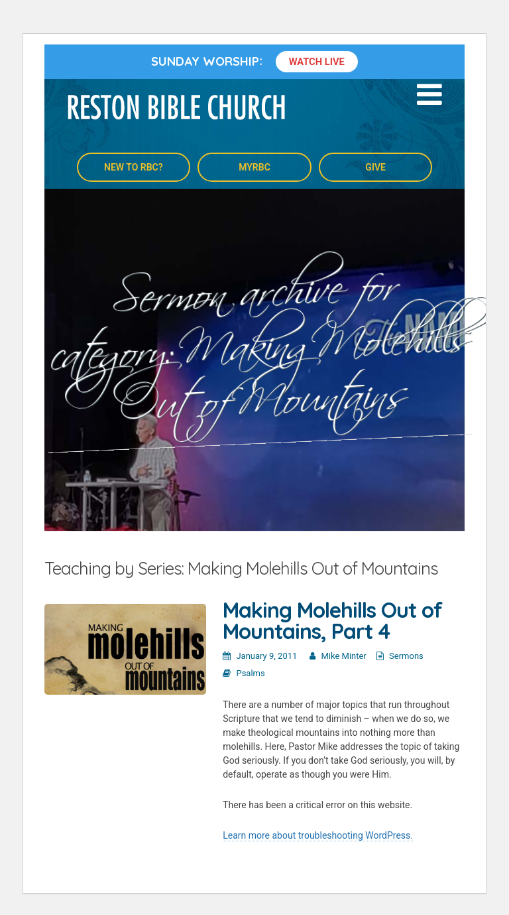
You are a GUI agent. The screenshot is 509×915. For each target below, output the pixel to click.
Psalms (250, 673)
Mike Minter (344, 656)
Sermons (406, 656)
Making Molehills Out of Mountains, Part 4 (332, 620)
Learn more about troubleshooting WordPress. (318, 835)
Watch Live (317, 62)
